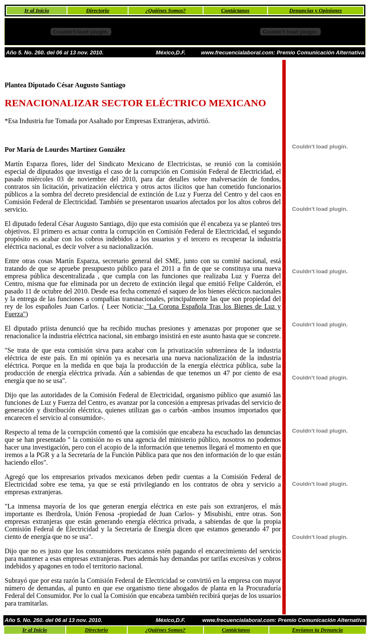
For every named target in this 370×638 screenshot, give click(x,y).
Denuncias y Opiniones (315, 10)
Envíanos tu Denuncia (317, 630)
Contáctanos (235, 10)
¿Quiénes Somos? (165, 10)
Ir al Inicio (36, 10)
